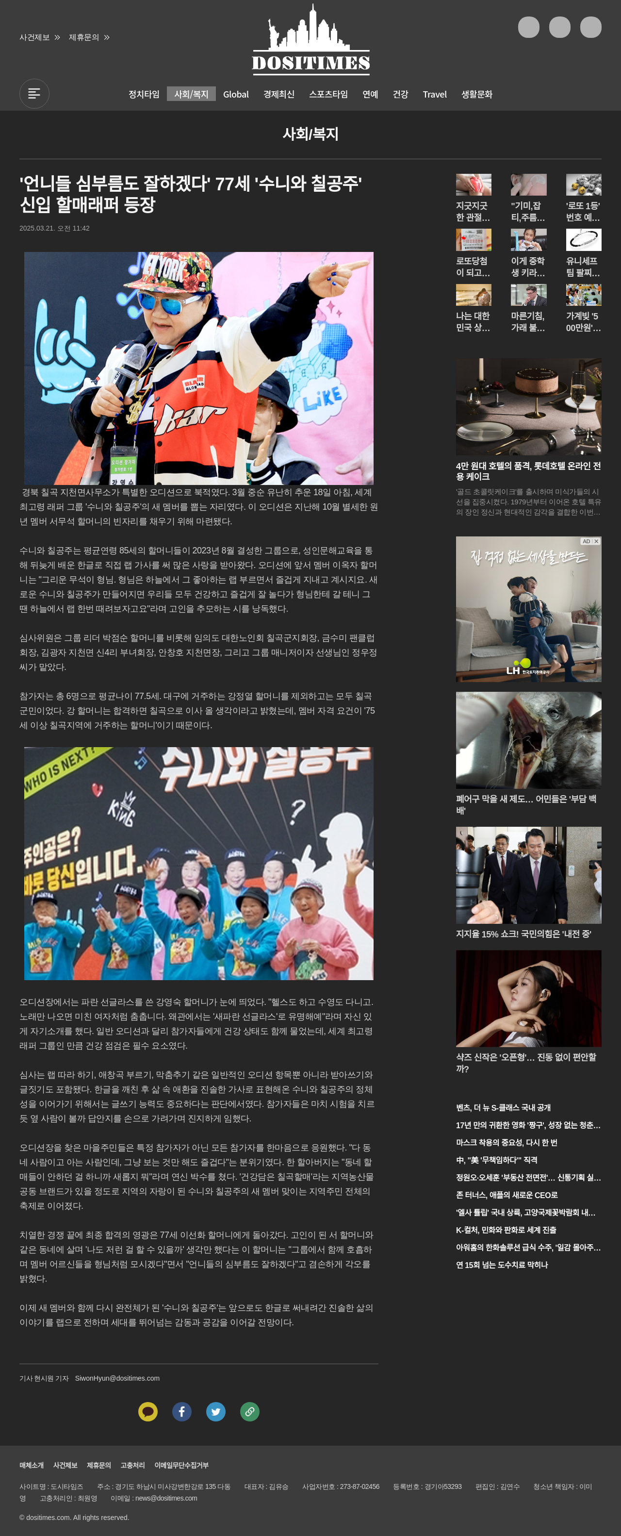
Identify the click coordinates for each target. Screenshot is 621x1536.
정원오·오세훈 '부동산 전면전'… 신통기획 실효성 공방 (528, 1179)
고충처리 (133, 1465)
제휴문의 (84, 37)
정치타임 (144, 93)
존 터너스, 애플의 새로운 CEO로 (506, 1195)
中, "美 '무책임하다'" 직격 (496, 1160)
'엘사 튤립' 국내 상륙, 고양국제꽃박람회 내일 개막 (525, 1214)
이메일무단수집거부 (181, 1465)
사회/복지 (191, 93)
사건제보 (34, 37)
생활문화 (476, 93)
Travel (435, 93)
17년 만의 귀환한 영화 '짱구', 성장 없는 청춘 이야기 (524, 1126)
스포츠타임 (328, 93)
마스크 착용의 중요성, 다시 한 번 (506, 1143)
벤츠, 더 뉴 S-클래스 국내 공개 (503, 1108)
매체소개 (31, 1465)
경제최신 (278, 93)
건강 (400, 93)
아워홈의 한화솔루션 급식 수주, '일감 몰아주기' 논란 (524, 1249)
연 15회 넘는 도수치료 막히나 (502, 1265)
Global (236, 93)
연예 (370, 93)
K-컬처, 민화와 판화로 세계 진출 (506, 1230)
